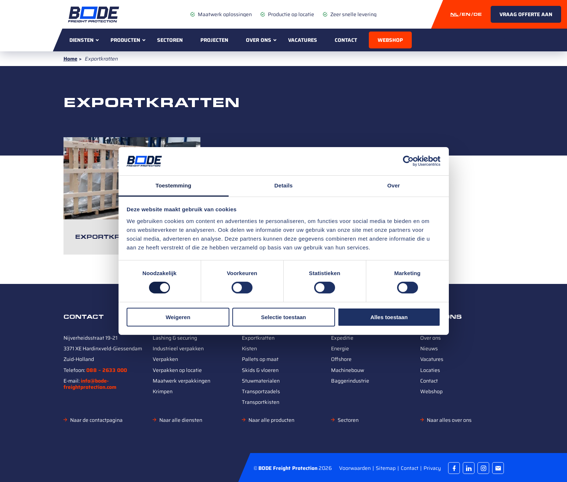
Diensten (81, 40)
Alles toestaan (389, 317)
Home (70, 59)
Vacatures (302, 40)
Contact (346, 40)
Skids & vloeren (260, 370)
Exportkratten (111, 236)
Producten (125, 40)
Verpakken (165, 359)
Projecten (214, 40)
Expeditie (342, 338)
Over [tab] (393, 185)
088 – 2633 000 (106, 370)
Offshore (341, 359)
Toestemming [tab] (174, 185)
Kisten (249, 348)
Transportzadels (261, 391)
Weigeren (178, 317)
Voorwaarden (355, 468)
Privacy (432, 468)
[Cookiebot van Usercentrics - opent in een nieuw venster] (408, 161)
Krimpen (162, 391)
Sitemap (386, 468)
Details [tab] (284, 185)
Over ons (258, 40)
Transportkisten (260, 402)
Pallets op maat (260, 359)
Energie (340, 348)
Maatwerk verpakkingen (181, 381)
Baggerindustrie (350, 381)
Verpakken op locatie (177, 370)
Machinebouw (347, 370)
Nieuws (429, 348)
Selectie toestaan (283, 317)
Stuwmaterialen (261, 381)
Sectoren (170, 40)
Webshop (390, 40)
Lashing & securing (175, 338)
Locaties (430, 370)
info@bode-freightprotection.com (89, 384)
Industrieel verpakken (178, 348)
